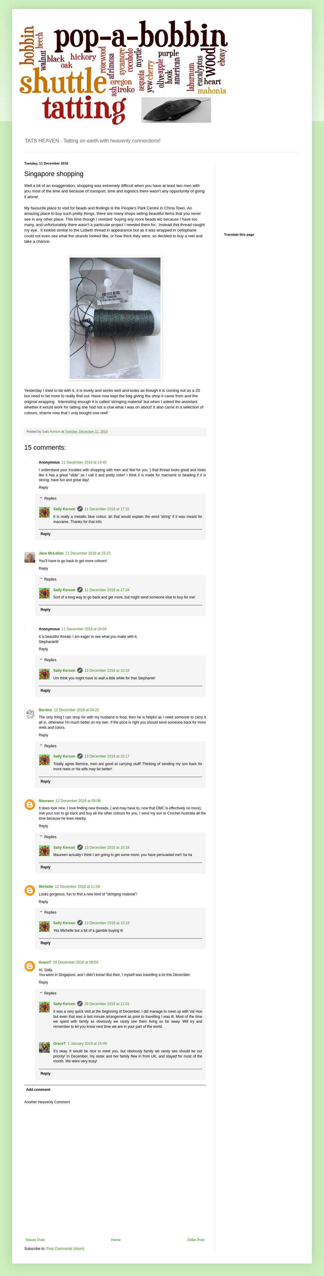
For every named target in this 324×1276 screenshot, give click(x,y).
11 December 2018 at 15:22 (88, 553)
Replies (50, 498)
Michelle (46, 887)
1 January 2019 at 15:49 (87, 1043)
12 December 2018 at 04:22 (76, 710)
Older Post (195, 1240)
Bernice (45, 710)
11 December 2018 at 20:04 (84, 629)
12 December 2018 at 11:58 (77, 887)
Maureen (46, 801)
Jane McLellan (51, 553)
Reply (43, 487)
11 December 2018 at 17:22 (107, 509)
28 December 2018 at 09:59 (75, 962)
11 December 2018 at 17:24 (107, 590)
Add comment (38, 1090)
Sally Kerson (64, 509)
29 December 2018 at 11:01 (107, 1004)
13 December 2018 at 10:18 (107, 847)
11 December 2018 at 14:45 (84, 462)
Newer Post (35, 1240)
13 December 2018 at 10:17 (107, 756)
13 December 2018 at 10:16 (107, 670)
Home (116, 1240)
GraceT (45, 962)
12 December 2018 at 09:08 (78, 801)
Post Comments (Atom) (65, 1249)
